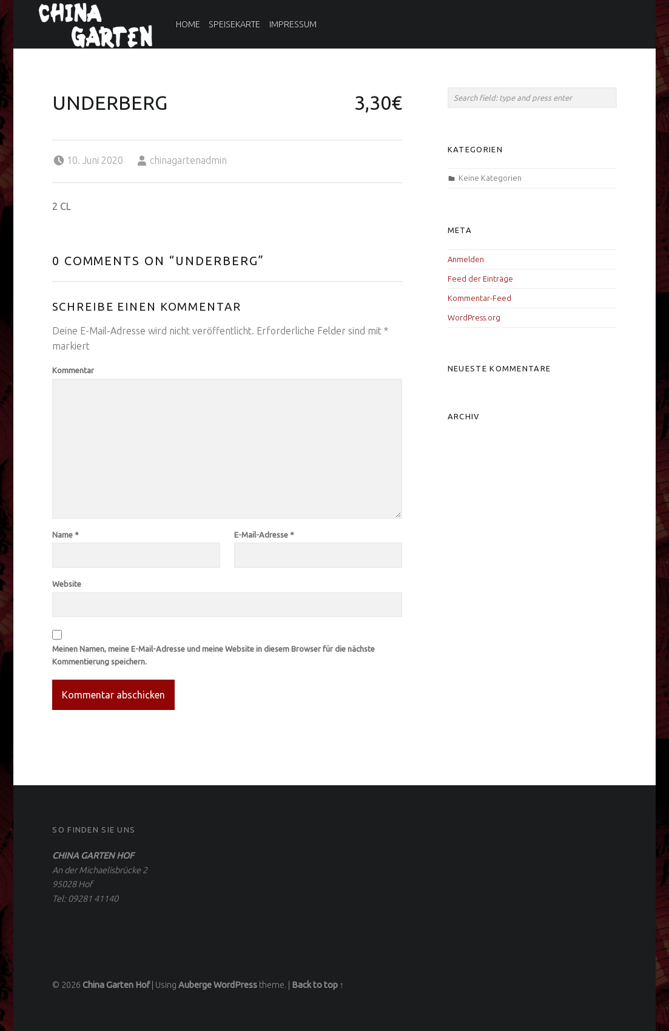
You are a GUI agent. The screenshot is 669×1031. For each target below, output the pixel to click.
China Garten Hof (116, 985)
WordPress (235, 985)
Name (65, 534)
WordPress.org (474, 317)
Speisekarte (234, 24)
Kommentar (73, 370)
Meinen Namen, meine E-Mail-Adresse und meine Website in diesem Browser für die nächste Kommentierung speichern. (213, 655)
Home (188, 24)
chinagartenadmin (188, 160)
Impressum (293, 24)
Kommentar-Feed (479, 298)
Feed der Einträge (480, 278)
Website (66, 584)
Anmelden (466, 259)
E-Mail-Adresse (264, 534)
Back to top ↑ (318, 985)
